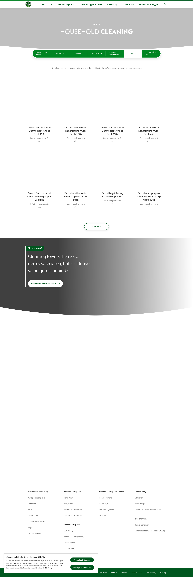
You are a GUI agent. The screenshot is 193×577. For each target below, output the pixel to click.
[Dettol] (28, 4)
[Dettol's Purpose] (65, 4)
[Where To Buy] (128, 4)
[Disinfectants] (96, 54)
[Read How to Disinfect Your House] (45, 418)
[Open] (165, 4)
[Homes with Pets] (151, 54)
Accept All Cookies (82, 560)
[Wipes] (133, 54)
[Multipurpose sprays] (42, 54)
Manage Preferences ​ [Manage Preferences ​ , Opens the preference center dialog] (82, 567)
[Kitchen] (78, 54)
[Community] (112, 4)
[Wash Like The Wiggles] (148, 4)
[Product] (47, 4)
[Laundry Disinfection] (115, 54)
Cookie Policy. (47, 568)
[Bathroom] (60, 54)
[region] (51, 563)
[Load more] (96, 361)
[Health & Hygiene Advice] (91, 4)
